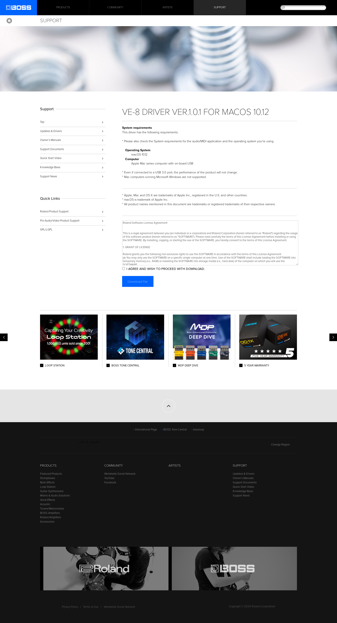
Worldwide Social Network (120, 474)
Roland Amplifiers (50, 517)
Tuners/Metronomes (52, 508)
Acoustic (45, 504)
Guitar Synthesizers (52, 491)
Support (220, 7)
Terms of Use (90, 607)
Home (9, 21)
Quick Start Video (50, 158)
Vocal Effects (47, 500)
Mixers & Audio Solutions (55, 495)
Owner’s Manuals (50, 140)
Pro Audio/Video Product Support (59, 220)
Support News (48, 176)
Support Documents (52, 149)
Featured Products (51, 474)
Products (48, 465)
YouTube (109, 478)
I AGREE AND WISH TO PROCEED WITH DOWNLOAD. (166, 269)
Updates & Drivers (51, 131)
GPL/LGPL (46, 229)
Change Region (284, 444)
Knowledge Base (50, 167)
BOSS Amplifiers (50, 513)
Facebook (110, 482)
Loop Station (48, 487)
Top (42, 122)
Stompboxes (47, 478)
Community (115, 7)
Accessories (47, 521)
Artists (167, 7)
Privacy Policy (70, 607)
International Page (146, 429)
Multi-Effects (47, 482)
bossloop (198, 429)
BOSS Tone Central (175, 429)
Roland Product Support (54, 211)
